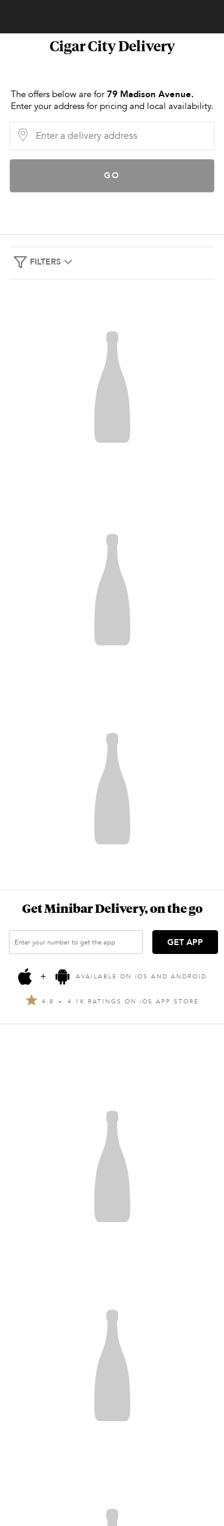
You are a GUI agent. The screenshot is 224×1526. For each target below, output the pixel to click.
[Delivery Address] (121, 136)
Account (16, 16)
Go (112, 175)
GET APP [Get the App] (185, 942)
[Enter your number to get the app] (76, 942)
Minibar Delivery (118, 16)
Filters (44, 262)
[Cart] (204, 13)
